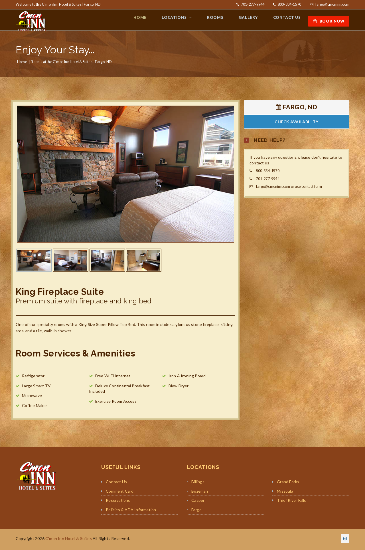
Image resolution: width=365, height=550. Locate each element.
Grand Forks (288, 483)
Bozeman (199, 493)
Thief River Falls (291, 502)
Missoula (285, 493)
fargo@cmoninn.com (332, 4)
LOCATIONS (188, 21)
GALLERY (254, 21)
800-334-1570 (289, 4)
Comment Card (119, 493)
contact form (311, 189)
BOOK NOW (328, 21)
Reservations (118, 502)
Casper (197, 502)
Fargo (196, 511)
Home (22, 64)
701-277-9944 (252, 4)
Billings (197, 483)
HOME (157, 21)
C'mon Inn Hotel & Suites (68, 540)
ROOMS (224, 21)
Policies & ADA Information (131, 511)
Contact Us (116, 483)
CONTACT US (289, 21)
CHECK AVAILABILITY (297, 124)
